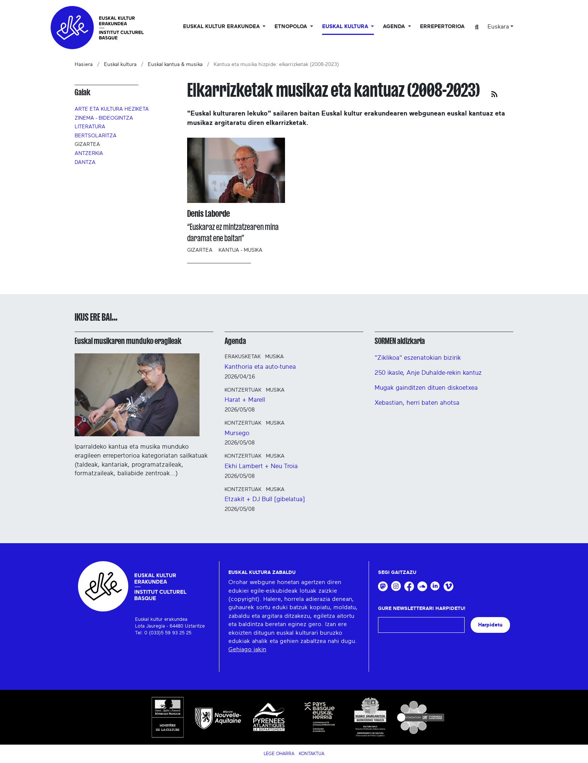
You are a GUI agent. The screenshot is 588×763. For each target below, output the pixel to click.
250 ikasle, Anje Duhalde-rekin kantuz (428, 372)
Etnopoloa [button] (291, 26)
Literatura (90, 126)
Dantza (85, 162)
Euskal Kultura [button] (346, 26)
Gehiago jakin (247, 649)
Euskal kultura (120, 64)
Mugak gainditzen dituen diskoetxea (426, 388)
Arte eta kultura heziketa (112, 109)
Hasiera (84, 64)
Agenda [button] (394, 26)
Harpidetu (490, 625)
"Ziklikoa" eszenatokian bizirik (418, 357)
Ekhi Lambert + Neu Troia (261, 466)
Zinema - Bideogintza (104, 118)
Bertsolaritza (96, 135)
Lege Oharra (279, 753)
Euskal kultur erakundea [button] (222, 26)
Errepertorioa (442, 26)
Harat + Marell (245, 400)
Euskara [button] (498, 27)
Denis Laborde (208, 213)
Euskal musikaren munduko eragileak (128, 340)
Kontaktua (311, 753)
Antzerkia (89, 153)
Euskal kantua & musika (175, 64)
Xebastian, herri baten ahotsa (417, 403)
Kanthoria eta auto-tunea (260, 366)
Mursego (237, 433)
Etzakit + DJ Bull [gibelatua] (265, 499)
